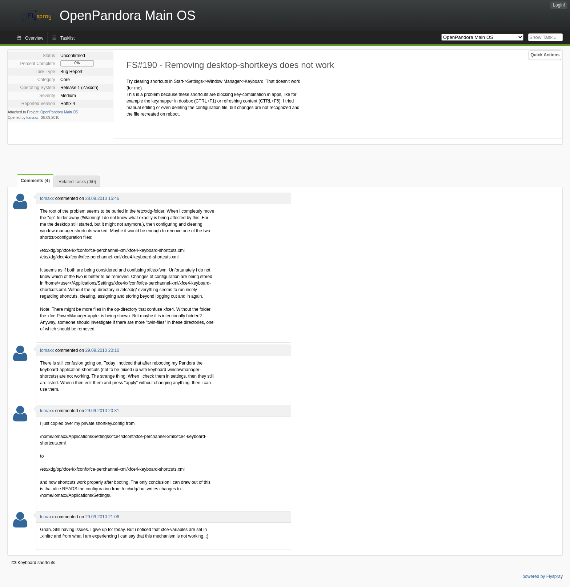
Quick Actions (544, 54)
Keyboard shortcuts (33, 562)
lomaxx (32, 118)
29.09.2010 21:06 (102, 516)
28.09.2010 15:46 (102, 198)
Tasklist (67, 38)
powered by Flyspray (542, 576)
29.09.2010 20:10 (102, 350)
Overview (34, 38)
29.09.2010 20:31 (102, 410)
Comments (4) (35, 180)
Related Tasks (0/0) (77, 181)
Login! (559, 5)
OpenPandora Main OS (59, 112)
